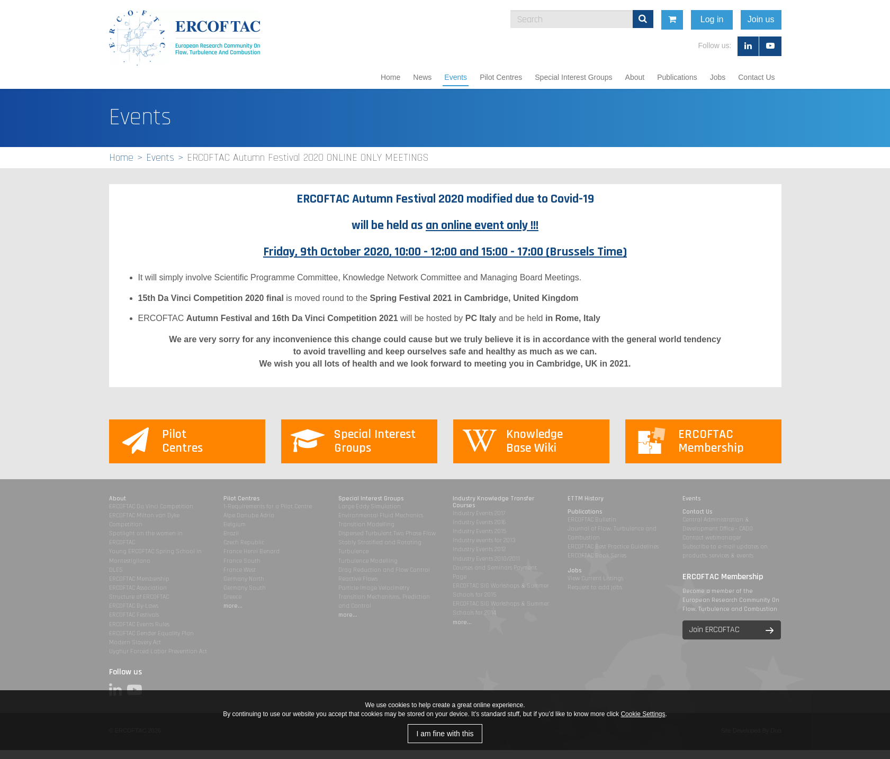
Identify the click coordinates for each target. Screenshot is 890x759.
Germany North (243, 579)
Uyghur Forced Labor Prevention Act (158, 651)
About (635, 77)
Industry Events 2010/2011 (486, 559)
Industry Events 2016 (479, 522)
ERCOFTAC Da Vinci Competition (151, 506)
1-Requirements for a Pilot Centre (267, 506)
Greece (232, 597)
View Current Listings (595, 578)
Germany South (244, 588)
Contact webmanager (711, 538)
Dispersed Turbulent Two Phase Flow (387, 533)
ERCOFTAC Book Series (597, 556)
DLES (116, 570)
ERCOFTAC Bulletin (592, 520)
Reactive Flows (357, 579)
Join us (840, 19)
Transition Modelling (366, 524)
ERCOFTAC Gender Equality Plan (151, 633)
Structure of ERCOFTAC (139, 597)
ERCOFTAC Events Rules (139, 624)
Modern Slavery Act (135, 642)
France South (241, 561)
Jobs (718, 77)
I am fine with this (444, 733)
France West (239, 570)
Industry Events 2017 (479, 513)
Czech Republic (243, 542)
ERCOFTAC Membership (139, 579)
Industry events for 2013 (484, 540)
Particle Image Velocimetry (373, 588)
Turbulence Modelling (368, 561)
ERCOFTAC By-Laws (133, 606)
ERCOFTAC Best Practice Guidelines (613, 547)
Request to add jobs (595, 587)
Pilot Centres (501, 77)
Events (455, 77)
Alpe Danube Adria (248, 515)
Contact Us (756, 77)
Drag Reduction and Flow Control (384, 570)
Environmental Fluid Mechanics (380, 515)
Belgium (234, 524)
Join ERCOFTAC (714, 629)
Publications (677, 77)
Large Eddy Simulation (369, 506)
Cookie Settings (643, 714)
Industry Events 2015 (479, 531)
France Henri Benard (251, 551)
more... (232, 606)
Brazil (231, 533)
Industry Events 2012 (479, 549)
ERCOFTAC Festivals (134, 615)
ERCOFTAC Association (138, 588)
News (422, 77)
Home (390, 77)
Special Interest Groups (573, 77)
